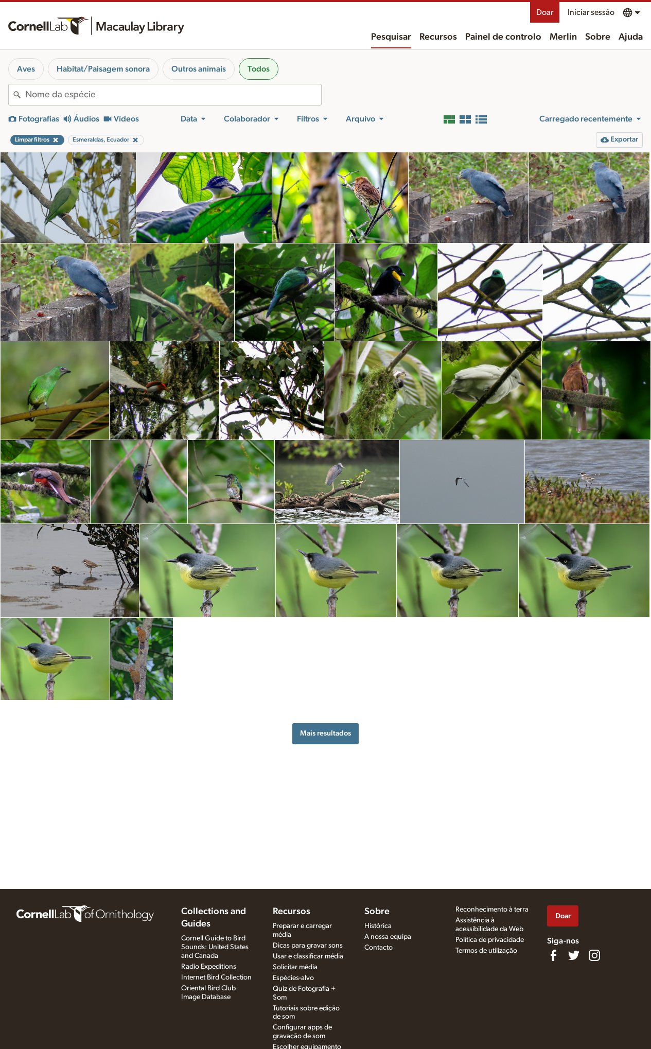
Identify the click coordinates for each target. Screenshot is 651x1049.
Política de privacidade (489, 939)
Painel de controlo (503, 37)
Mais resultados (325, 733)
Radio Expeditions (208, 966)
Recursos (438, 37)
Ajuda (631, 37)
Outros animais (198, 69)
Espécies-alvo (293, 978)
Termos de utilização (486, 950)
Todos (259, 69)
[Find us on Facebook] (553, 955)
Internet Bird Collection (216, 977)
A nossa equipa (387, 936)
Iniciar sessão (591, 12)
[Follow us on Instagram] (594, 955)
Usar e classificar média (308, 956)
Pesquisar (391, 37)
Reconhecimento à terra (492, 909)
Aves (26, 69)
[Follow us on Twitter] (574, 955)
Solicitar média (295, 967)
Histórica (378, 926)
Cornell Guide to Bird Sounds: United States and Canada (215, 947)
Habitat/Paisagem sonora (103, 69)
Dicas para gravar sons (308, 945)
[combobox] (173, 94)
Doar (544, 12)
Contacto (378, 947)
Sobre (597, 37)
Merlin (563, 37)
